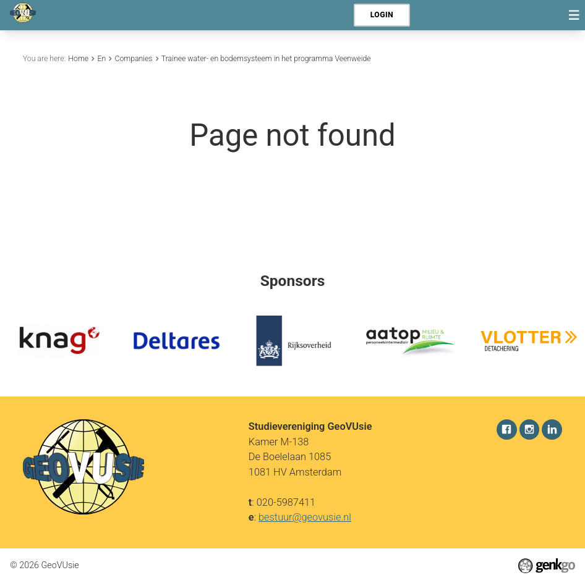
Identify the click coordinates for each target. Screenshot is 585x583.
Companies (133, 58)
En (101, 58)
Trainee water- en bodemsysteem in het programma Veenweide (266, 58)
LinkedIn (552, 429)
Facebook (507, 429)
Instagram (529, 429)
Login (381, 14)
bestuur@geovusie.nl (304, 517)
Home (78, 58)
